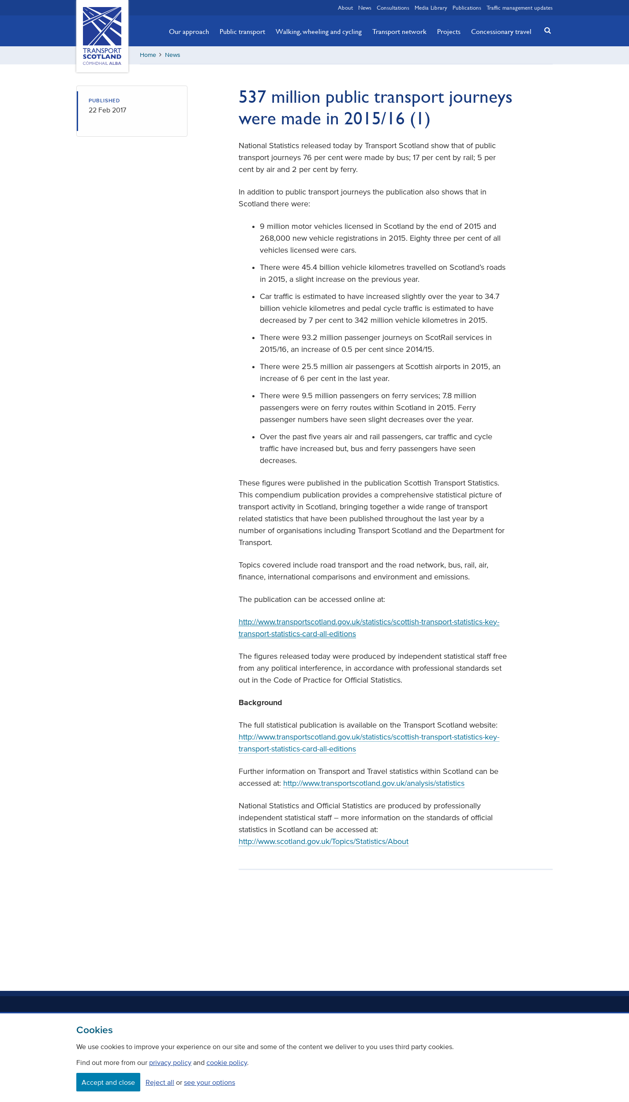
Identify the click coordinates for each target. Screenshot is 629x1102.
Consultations (393, 7)
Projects (449, 31)
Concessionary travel (501, 31)
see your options (209, 1082)
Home (148, 55)
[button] (545, 30)
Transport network (399, 31)
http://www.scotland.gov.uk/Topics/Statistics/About (323, 841)
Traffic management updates (520, 7)
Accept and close (108, 1082)
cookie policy (226, 1062)
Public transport (242, 31)
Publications (467, 7)
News (364, 7)
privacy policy (170, 1062)
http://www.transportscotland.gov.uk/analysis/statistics (373, 783)
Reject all (160, 1082)
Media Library (431, 7)
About (345, 7)
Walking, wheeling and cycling (319, 31)
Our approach (189, 31)
